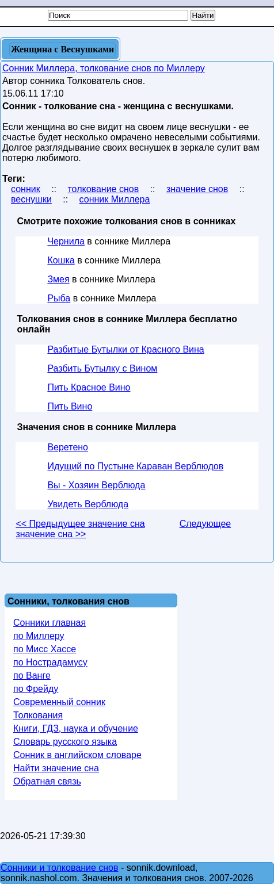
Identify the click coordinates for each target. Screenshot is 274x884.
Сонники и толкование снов (60, 867)
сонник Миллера (114, 199)
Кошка (60, 260)
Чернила (65, 241)
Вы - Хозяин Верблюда (96, 485)
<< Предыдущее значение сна (80, 524)
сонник (25, 189)
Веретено (67, 447)
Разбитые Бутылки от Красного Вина (125, 349)
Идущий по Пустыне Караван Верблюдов (135, 466)
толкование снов (103, 189)
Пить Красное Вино (88, 387)
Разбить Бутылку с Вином (102, 368)
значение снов (197, 189)
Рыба (58, 298)
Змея (58, 279)
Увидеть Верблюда (87, 504)
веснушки (31, 199)
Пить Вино (69, 406)
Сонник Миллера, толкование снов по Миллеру (103, 68)
